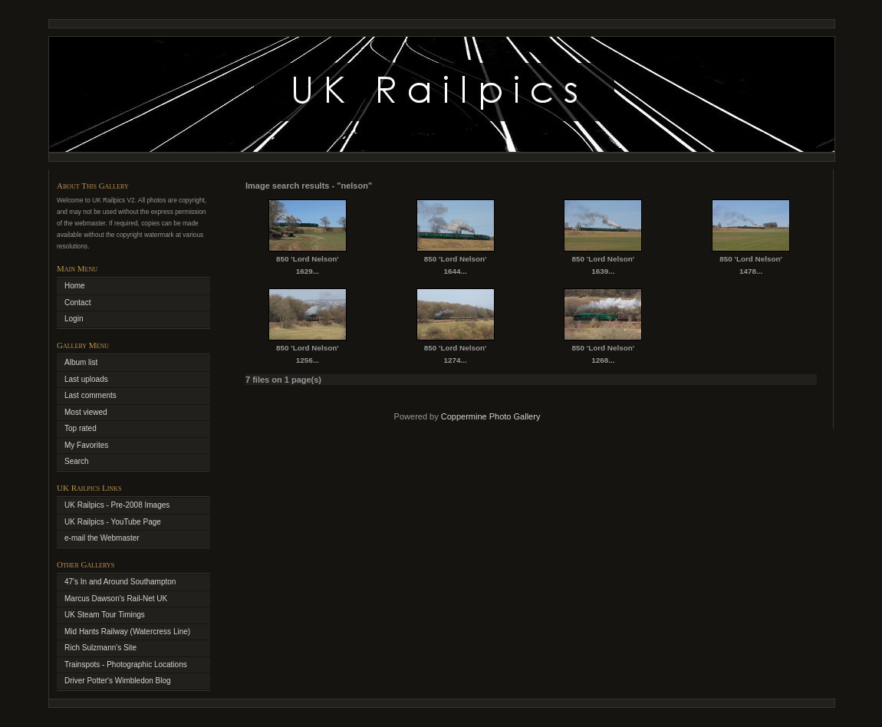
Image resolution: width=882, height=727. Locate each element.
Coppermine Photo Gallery (491, 416)
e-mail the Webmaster (102, 538)
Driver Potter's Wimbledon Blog (117, 680)
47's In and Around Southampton (120, 581)
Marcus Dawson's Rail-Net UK (115, 598)
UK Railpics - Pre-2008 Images (116, 505)
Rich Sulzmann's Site (100, 647)
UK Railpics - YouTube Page (112, 522)
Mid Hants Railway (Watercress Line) (127, 631)
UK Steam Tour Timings (104, 614)
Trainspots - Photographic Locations (125, 664)
